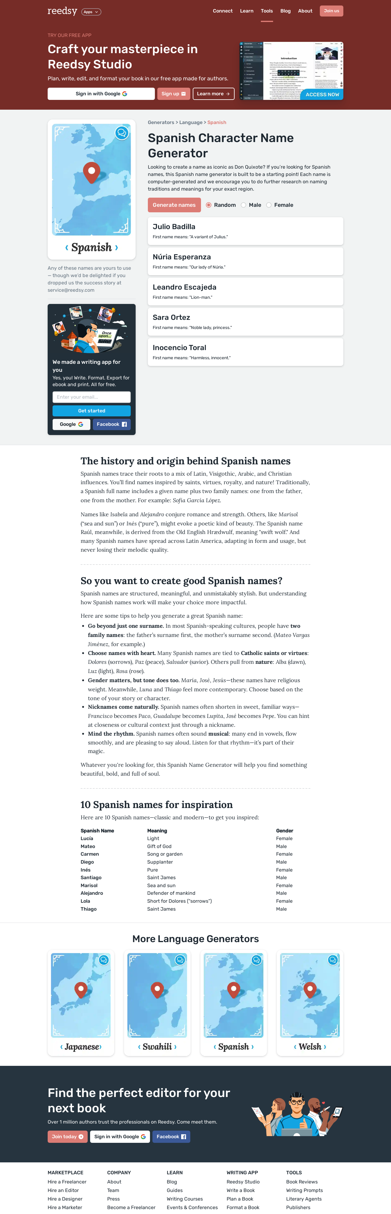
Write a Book (241, 1190)
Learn (247, 11)
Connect (223, 11)
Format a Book (243, 1207)
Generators (161, 122)
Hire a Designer (65, 1199)
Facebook (112, 424)
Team (113, 1190)
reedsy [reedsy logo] (63, 11)
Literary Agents (304, 1199)
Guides (175, 1190)
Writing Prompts (304, 1190)
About (305, 11)
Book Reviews (302, 1182)
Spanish (216, 122)
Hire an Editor (63, 1190)
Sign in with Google (101, 94)
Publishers (298, 1207)
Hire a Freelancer (67, 1182)
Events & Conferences (192, 1207)
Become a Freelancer (131, 1207)
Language (191, 122)
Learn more (213, 94)
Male (251, 205)
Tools (267, 11)
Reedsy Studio (243, 1182)
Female (279, 205)
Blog (285, 11)
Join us (331, 10)
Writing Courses (185, 1199)
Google (71, 424)
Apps (91, 12)
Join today (67, 1136)
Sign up (174, 94)
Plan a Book (240, 1199)
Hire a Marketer (65, 1207)
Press (113, 1199)
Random (221, 205)
